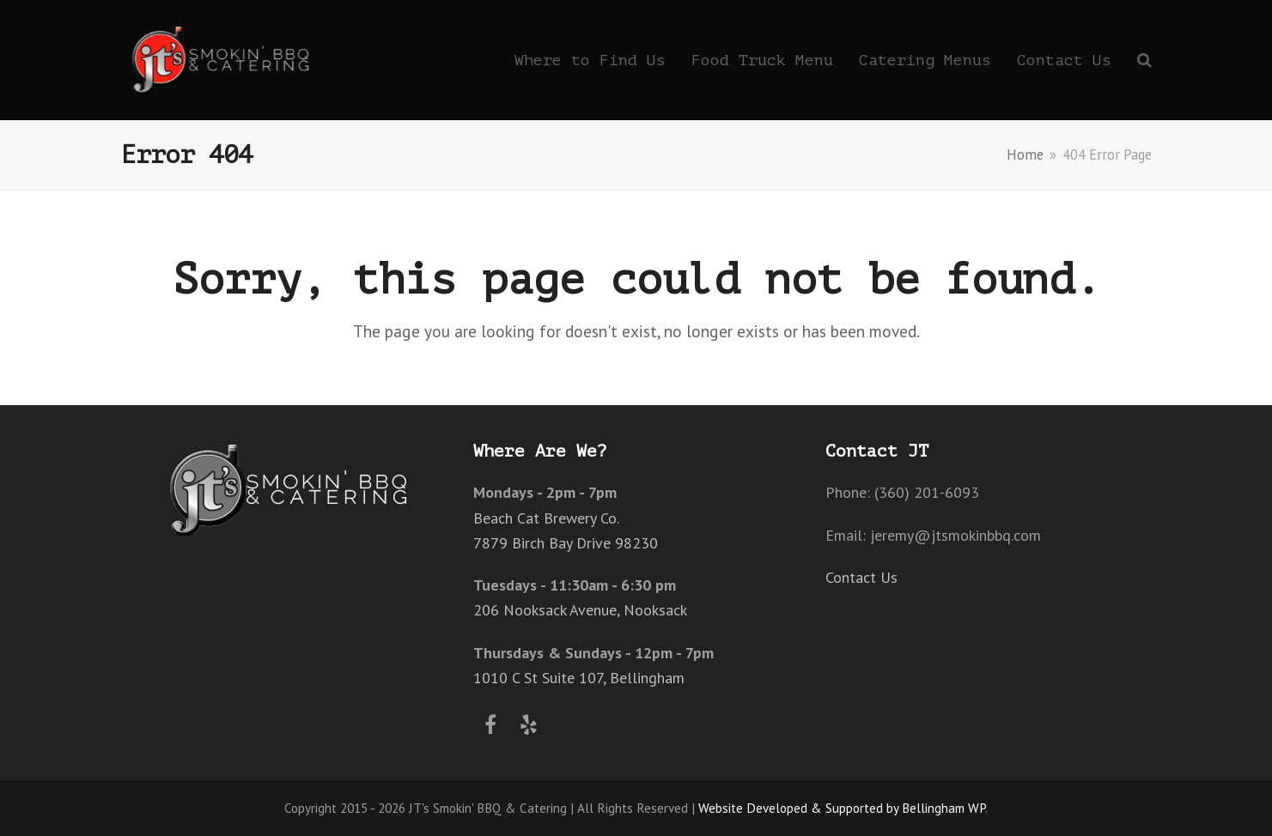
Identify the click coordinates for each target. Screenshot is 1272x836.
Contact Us (861, 577)
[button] (1144, 60)
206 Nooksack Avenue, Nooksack (580, 610)
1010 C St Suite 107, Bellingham (579, 678)
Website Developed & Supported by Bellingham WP (841, 807)
